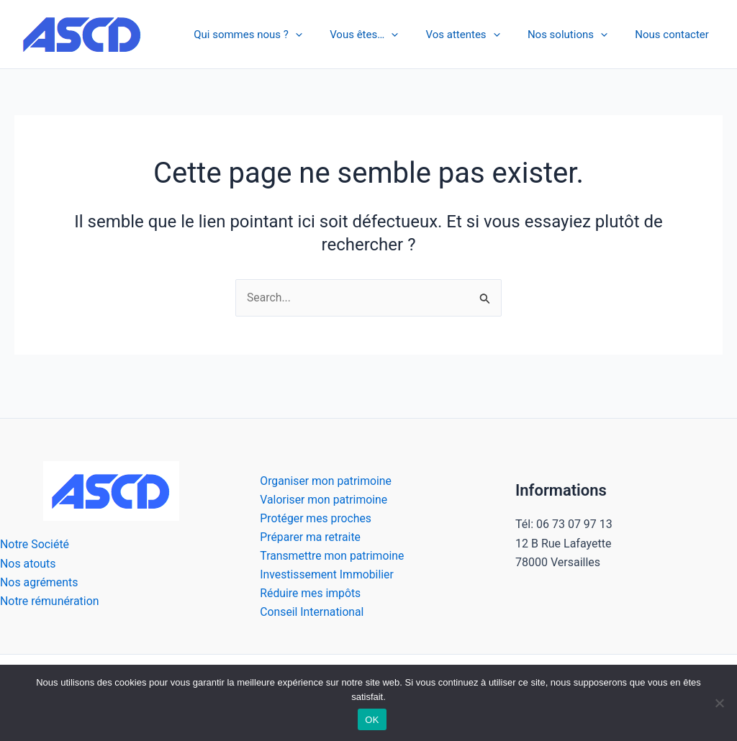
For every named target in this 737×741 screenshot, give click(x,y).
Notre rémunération (49, 600)
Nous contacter (675, 34)
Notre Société (35, 543)
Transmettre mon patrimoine (331, 554)
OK (372, 719)
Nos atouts (28, 562)
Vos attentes (477, 34)
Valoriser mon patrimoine (322, 497)
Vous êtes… (385, 34)
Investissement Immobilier (325, 574)
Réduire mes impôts (309, 592)
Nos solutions (576, 34)
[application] (322, 34)
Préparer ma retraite (309, 535)
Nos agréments (39, 581)
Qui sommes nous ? (275, 34)
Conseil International (310, 612)
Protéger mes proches (314, 517)
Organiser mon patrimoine (324, 479)
